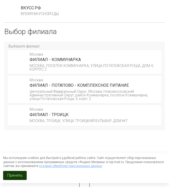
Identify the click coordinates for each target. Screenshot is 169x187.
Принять (15, 175)
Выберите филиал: (24, 46)
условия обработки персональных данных (70, 166)
